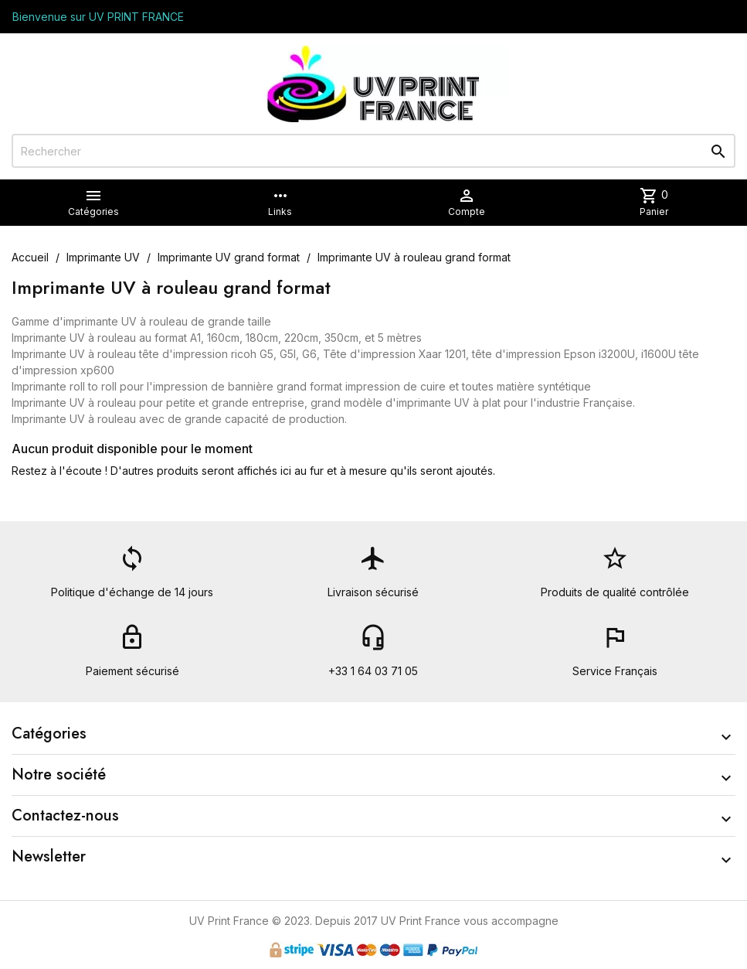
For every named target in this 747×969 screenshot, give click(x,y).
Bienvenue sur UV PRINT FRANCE (98, 16)
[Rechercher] (373, 150)
